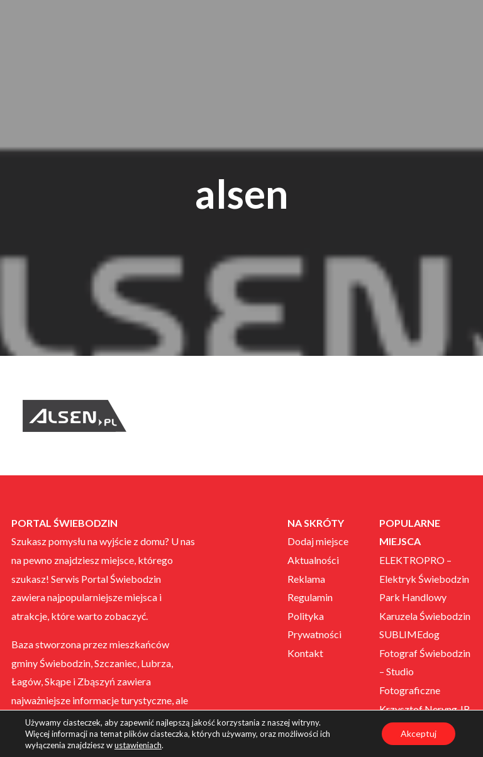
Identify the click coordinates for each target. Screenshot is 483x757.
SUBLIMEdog (409, 634)
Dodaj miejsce (317, 541)
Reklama (306, 579)
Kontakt (305, 653)
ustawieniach (138, 745)
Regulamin (310, 597)
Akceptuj (418, 733)
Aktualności (313, 560)
